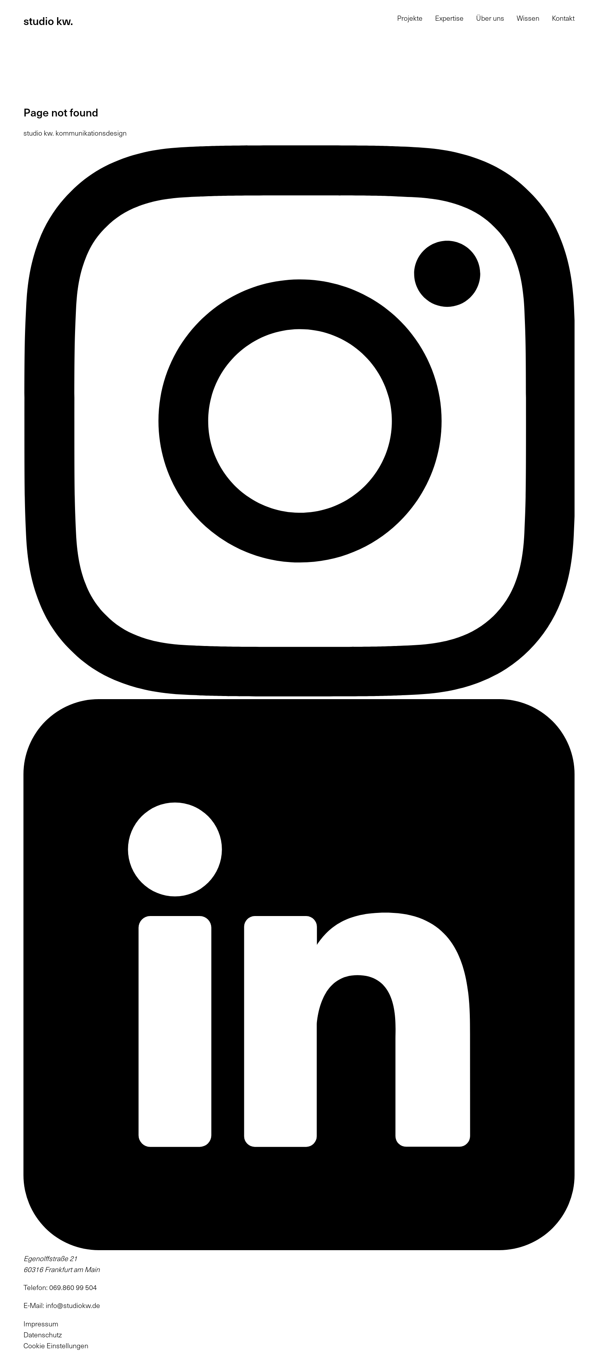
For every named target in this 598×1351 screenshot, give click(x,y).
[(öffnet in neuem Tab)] (299, 693)
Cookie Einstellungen (55, 1345)
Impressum (40, 1323)
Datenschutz (42, 1334)
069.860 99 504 (73, 1287)
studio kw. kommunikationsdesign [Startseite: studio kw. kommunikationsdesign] (75, 133)
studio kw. (48, 20)
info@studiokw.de (73, 1305)
